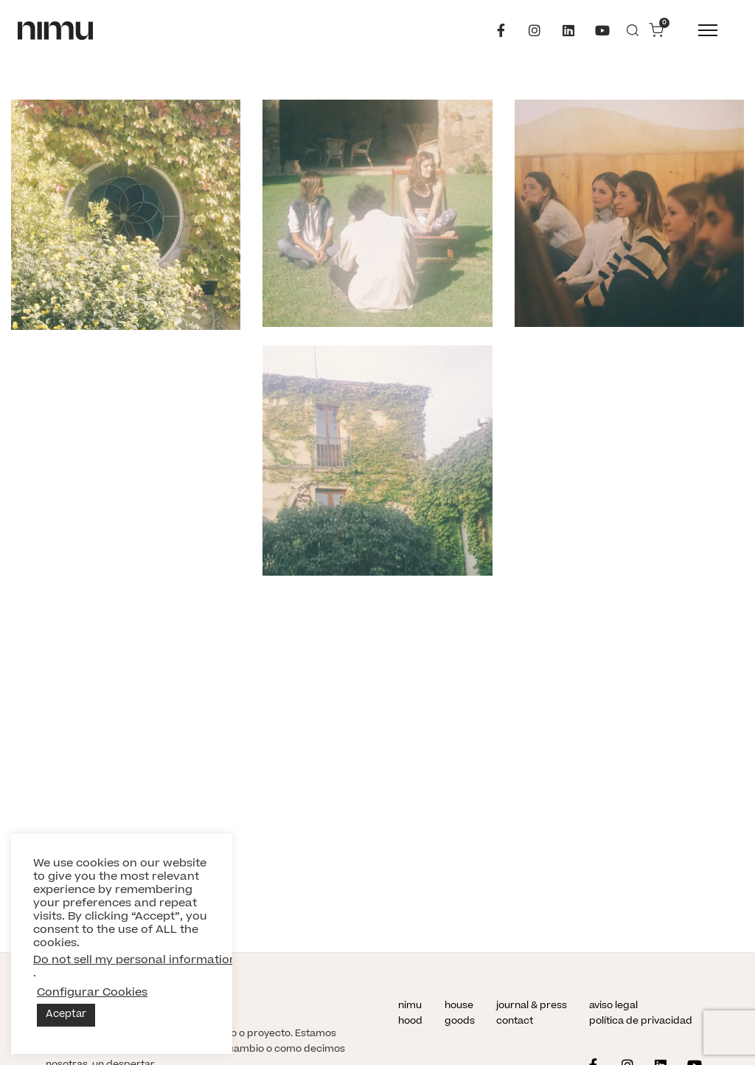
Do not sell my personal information (135, 960)
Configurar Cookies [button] (92, 993)
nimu (410, 1006)
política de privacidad (640, 1021)
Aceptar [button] (66, 1015)
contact (514, 1021)
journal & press (531, 1006)
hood (410, 1021)
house (459, 1006)
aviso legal (613, 1006)
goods (460, 1021)
